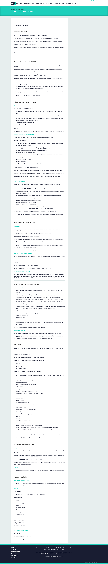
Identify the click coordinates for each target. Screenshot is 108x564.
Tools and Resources (37, 3)
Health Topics (48, 3)
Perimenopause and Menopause (63, 3)
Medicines (26, 3)
